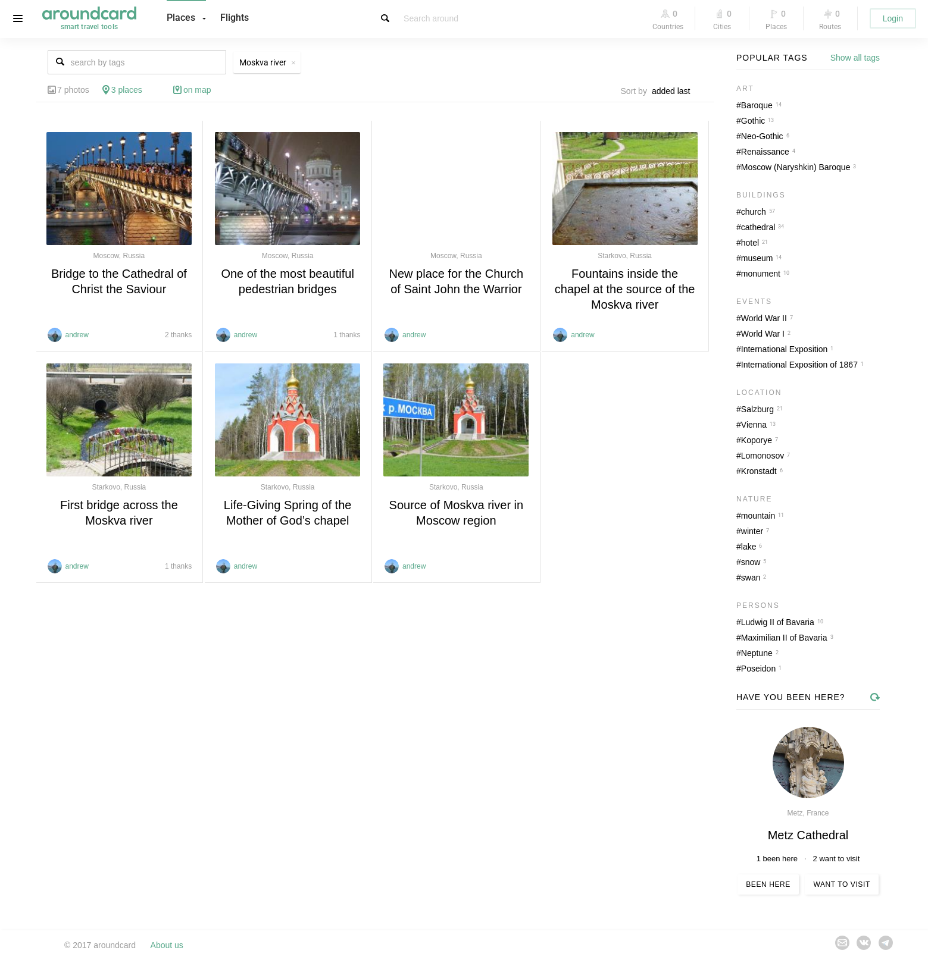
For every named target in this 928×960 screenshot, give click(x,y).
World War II (764, 318)
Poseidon (758, 668)
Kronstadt (759, 471)
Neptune (757, 653)
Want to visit (841, 884)
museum (757, 258)
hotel (750, 243)
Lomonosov (762, 455)
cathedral (758, 227)
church (753, 212)
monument (760, 273)
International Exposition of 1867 (799, 364)
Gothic (753, 121)
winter (752, 531)
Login (893, 18)
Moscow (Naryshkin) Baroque (796, 167)
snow (751, 562)
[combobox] (674, 91)
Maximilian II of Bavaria (784, 637)
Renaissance (765, 152)
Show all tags (855, 58)
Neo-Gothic (762, 136)
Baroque (757, 105)
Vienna (754, 425)
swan (751, 577)
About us (167, 945)
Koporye (756, 440)
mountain (758, 516)
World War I (763, 334)
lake (749, 546)
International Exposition (784, 349)
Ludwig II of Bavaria (777, 622)
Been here (768, 884)
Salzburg (757, 409)
